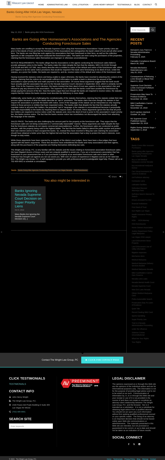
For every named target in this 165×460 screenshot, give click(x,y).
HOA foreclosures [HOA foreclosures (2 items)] (139, 224)
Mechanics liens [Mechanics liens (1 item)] (138, 256)
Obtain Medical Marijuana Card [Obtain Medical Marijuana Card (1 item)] (142, 294)
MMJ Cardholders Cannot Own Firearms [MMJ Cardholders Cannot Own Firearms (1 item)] (142, 274)
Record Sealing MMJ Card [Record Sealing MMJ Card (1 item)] (142, 312)
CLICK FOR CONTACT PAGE (102, 360)
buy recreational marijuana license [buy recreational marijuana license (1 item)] (142, 166)
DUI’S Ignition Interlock (140, 112)
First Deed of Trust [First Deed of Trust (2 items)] (139, 207)
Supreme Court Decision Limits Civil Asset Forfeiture (142, 86)
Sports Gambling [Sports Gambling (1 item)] (138, 316)
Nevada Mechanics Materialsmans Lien (138, 69)
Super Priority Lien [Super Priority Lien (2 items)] (139, 319)
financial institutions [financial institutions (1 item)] (139, 204)
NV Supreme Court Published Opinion (138, 120)
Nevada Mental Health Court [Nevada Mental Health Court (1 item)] (143, 282)
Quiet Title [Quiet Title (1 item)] (136, 309)
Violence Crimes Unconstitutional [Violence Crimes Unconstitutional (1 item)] (138, 334)
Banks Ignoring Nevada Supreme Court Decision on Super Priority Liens (28, 198)
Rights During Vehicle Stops (142, 127)
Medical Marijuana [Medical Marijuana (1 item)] (139, 260)
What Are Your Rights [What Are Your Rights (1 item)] (140, 338)
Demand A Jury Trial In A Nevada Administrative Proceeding (140, 52)
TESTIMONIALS (17, 384)
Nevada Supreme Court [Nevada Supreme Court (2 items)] (141, 286)
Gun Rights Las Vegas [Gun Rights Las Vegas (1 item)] (141, 211)
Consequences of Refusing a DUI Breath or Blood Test (142, 77)
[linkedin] (139, 444)
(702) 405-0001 (19, 412)
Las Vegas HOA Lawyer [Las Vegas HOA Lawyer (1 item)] (141, 237)
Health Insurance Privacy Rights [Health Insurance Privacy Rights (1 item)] (142, 215)
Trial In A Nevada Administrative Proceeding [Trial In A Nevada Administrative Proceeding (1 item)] (142, 324)
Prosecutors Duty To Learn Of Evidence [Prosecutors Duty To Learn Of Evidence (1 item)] (142, 304)
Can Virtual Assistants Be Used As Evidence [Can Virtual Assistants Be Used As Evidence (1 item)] (142, 172)
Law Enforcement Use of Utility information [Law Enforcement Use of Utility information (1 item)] (141, 248)
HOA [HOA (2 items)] (134, 220)
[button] (152, 29)
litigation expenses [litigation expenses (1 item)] (139, 252)
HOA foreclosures (81, 170)
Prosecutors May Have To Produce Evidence (141, 95)
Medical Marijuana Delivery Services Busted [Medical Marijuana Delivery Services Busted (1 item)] (142, 264)
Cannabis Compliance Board (142, 61)
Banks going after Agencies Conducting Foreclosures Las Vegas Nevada (45, 170)
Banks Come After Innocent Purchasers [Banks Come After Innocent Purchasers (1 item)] (143, 146)
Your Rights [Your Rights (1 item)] (136, 342)
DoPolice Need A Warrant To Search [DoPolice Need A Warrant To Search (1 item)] (143, 195)
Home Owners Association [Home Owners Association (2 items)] (142, 228)
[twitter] (134, 444)
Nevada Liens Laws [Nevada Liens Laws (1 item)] (139, 279)
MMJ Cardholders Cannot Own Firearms (141, 104)
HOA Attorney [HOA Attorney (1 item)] (143, 220)
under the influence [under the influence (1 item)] (139, 329)
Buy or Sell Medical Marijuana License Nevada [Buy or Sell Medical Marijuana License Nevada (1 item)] (142, 161)
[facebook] (128, 444)
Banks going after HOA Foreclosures (39, 32)
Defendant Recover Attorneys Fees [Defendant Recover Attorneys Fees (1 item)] (139, 189)
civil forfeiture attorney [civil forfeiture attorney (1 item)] (140, 177)
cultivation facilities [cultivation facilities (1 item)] (139, 185)
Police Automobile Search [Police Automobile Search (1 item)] (142, 299)
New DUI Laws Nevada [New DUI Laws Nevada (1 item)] (141, 290)
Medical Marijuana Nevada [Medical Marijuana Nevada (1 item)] (142, 269)
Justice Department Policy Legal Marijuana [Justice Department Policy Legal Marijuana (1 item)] (142, 232)
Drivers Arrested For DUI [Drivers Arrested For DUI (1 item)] (141, 200)
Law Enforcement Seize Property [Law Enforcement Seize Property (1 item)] (141, 242)
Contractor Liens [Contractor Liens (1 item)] (138, 181)
